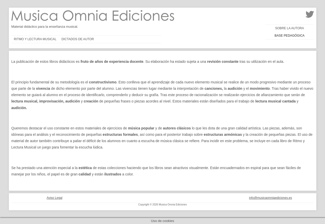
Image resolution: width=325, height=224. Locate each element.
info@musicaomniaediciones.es (270, 198)
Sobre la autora (289, 28)
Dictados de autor (77, 39)
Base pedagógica (290, 35)
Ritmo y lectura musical (35, 39)
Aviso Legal (55, 198)
